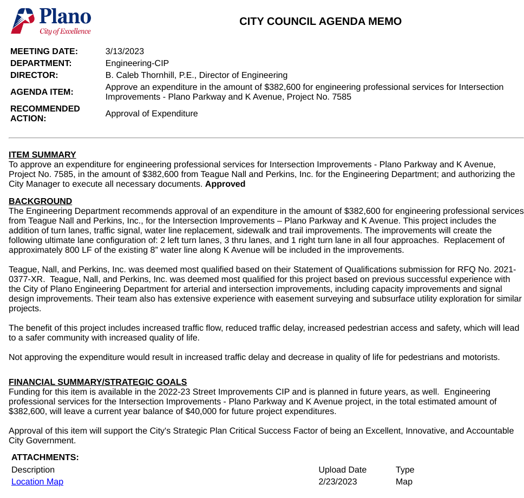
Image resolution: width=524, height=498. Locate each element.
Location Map (37, 482)
